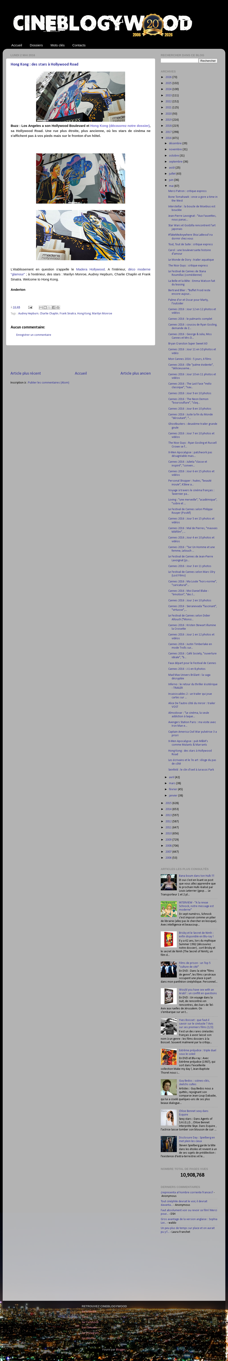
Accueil (16, 45)
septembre (176, 161)
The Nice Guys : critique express (188, 265)
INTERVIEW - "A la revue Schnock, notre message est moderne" (196, 906)
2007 (168, 851)
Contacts (79, 45)
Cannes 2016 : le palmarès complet (190, 319)
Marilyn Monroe (102, 313)
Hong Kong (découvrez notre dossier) (120, 126)
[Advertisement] (81, 358)
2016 (168, 138)
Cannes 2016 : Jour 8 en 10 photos (189, 408)
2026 (168, 77)
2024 (168, 89)
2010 (168, 833)
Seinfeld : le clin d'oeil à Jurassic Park (191, 769)
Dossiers (36, 45)
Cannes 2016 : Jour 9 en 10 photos (189, 393)
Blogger (120, 1349)
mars (172, 783)
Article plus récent (25, 373)
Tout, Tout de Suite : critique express (190, 244)
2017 (168, 132)
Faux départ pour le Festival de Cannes (192, 663)
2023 (168, 95)
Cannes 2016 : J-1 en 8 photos (187, 669)
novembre (176, 149)
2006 (168, 857)
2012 (168, 821)
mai (171, 186)
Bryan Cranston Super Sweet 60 (187, 343)
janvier (173, 795)
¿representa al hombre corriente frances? (187, 1192)
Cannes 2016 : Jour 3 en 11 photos (189, 566)
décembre (175, 143)
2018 (168, 125)
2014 (168, 809)
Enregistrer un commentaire (33, 335)
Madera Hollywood (90, 269)
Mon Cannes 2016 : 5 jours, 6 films (189, 359)
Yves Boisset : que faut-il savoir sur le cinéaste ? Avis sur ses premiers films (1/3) (196, 1024)
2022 (168, 101)
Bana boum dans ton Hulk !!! (196, 875)
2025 (168, 83)
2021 (168, 107)
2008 (168, 845)
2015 (168, 803)
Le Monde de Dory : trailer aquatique (191, 259)
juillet (172, 173)
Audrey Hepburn (28, 313)
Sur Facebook (90, 1322)
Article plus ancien (135, 373)
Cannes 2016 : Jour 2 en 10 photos (189, 600)
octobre (174, 155)
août (172, 167)
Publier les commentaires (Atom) (48, 382)
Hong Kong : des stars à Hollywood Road (44, 64)
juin (171, 180)
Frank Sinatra (68, 313)
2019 (168, 119)
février (173, 789)
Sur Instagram (90, 1333)
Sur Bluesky (89, 1338)
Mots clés (58, 45)
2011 (168, 827)
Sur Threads (89, 1327)
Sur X (85, 1317)
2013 (168, 815)
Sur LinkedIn (89, 1311)
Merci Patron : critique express (187, 191)
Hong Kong (84, 313)
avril (172, 777)
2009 (168, 839)
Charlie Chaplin (49, 313)
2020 (168, 113)
